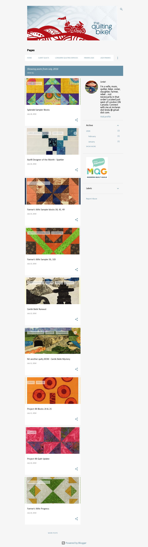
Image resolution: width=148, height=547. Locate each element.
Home (29, 58)
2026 (88, 131)
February (92, 136)
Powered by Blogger (74, 543)
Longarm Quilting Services (66, 58)
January (91, 142)
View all (30, 73)
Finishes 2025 (89, 58)
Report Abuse (91, 199)
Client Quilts (43, 58)
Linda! (103, 82)
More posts (53, 533)
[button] (76, 120)
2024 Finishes (105, 58)
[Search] (121, 9)
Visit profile (105, 117)
